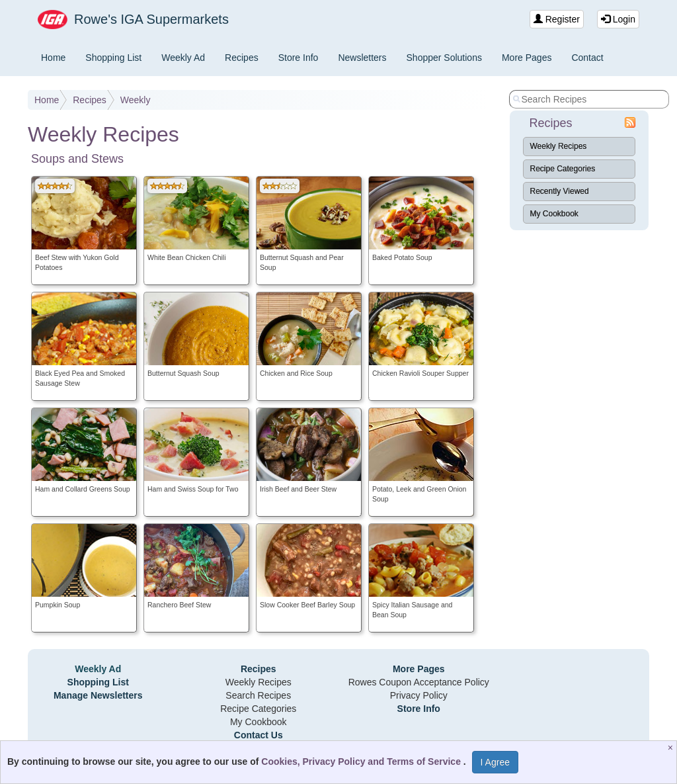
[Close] (672, 747)
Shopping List (113, 57)
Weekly (135, 100)
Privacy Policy (419, 695)
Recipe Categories (563, 168)
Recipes (242, 57)
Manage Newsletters (98, 695)
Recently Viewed (559, 191)
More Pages (526, 57)
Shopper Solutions (444, 57)
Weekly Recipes (558, 146)
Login (618, 19)
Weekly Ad (183, 57)
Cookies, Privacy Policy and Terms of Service (362, 761)
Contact (587, 57)
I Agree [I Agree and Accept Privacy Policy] (495, 762)
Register (557, 19)
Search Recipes (258, 695)
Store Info (298, 57)
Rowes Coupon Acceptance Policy (418, 682)
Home (53, 57)
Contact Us (258, 735)
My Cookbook (554, 213)
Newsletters (362, 57)
